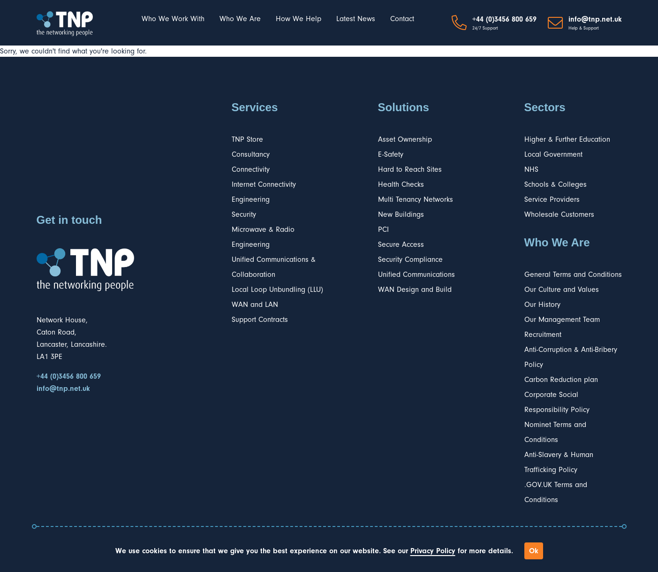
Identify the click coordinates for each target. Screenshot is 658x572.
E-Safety (390, 154)
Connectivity (251, 169)
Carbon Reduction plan (561, 379)
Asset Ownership (405, 139)
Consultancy (251, 154)
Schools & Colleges (555, 184)
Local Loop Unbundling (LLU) (277, 289)
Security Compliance (410, 259)
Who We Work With (173, 19)
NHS (531, 169)
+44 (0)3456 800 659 (504, 19)
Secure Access (401, 244)
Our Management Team (562, 319)
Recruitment (542, 334)
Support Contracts (260, 319)
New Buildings (401, 214)
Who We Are (240, 19)
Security (244, 214)
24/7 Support (485, 28)
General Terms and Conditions (573, 274)
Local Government (553, 154)
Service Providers (552, 199)
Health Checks (401, 184)
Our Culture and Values (561, 289)
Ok (533, 551)
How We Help (298, 19)
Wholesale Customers (559, 214)
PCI (383, 229)
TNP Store (247, 139)
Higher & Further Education (567, 139)
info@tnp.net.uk (595, 19)
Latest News (355, 19)
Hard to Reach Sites (410, 169)
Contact (402, 19)
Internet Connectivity (264, 184)
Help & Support (583, 28)
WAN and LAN (255, 304)
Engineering (251, 199)
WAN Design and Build (415, 289)
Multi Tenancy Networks (415, 199)
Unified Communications (416, 274)
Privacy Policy (432, 551)
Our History (542, 304)
